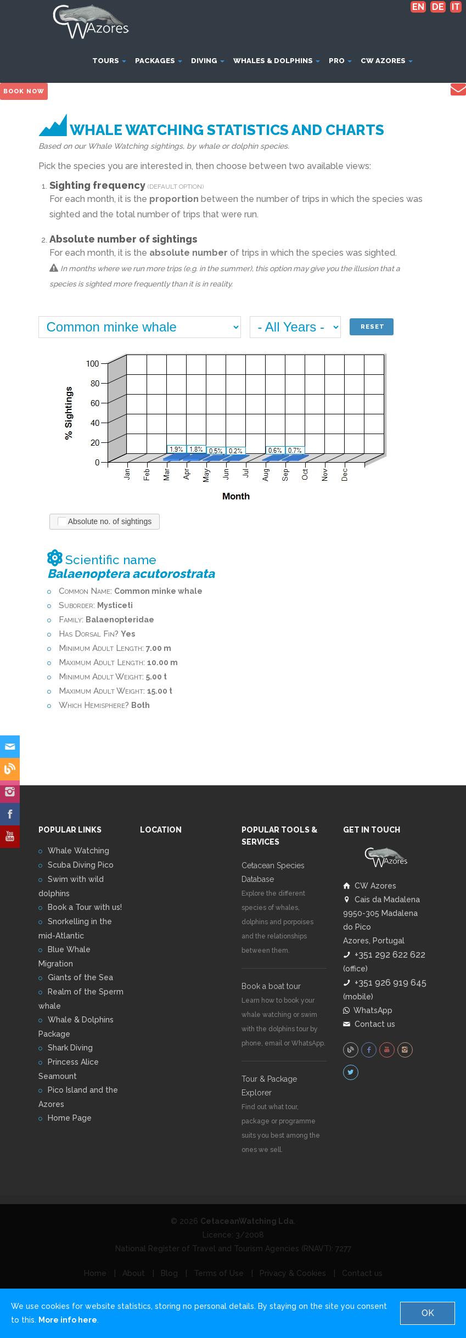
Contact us (369, 1023)
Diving (207, 61)
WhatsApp (367, 1009)
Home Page (70, 1118)
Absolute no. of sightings (105, 520)
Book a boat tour (271, 986)
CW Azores (387, 61)
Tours (109, 61)
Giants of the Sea (80, 977)
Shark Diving (70, 1047)
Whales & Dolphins (276, 61)
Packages (158, 61)
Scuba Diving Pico (81, 865)
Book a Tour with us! (85, 907)
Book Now (23, 91)
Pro (340, 61)
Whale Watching (78, 850)
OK (428, 1313)
